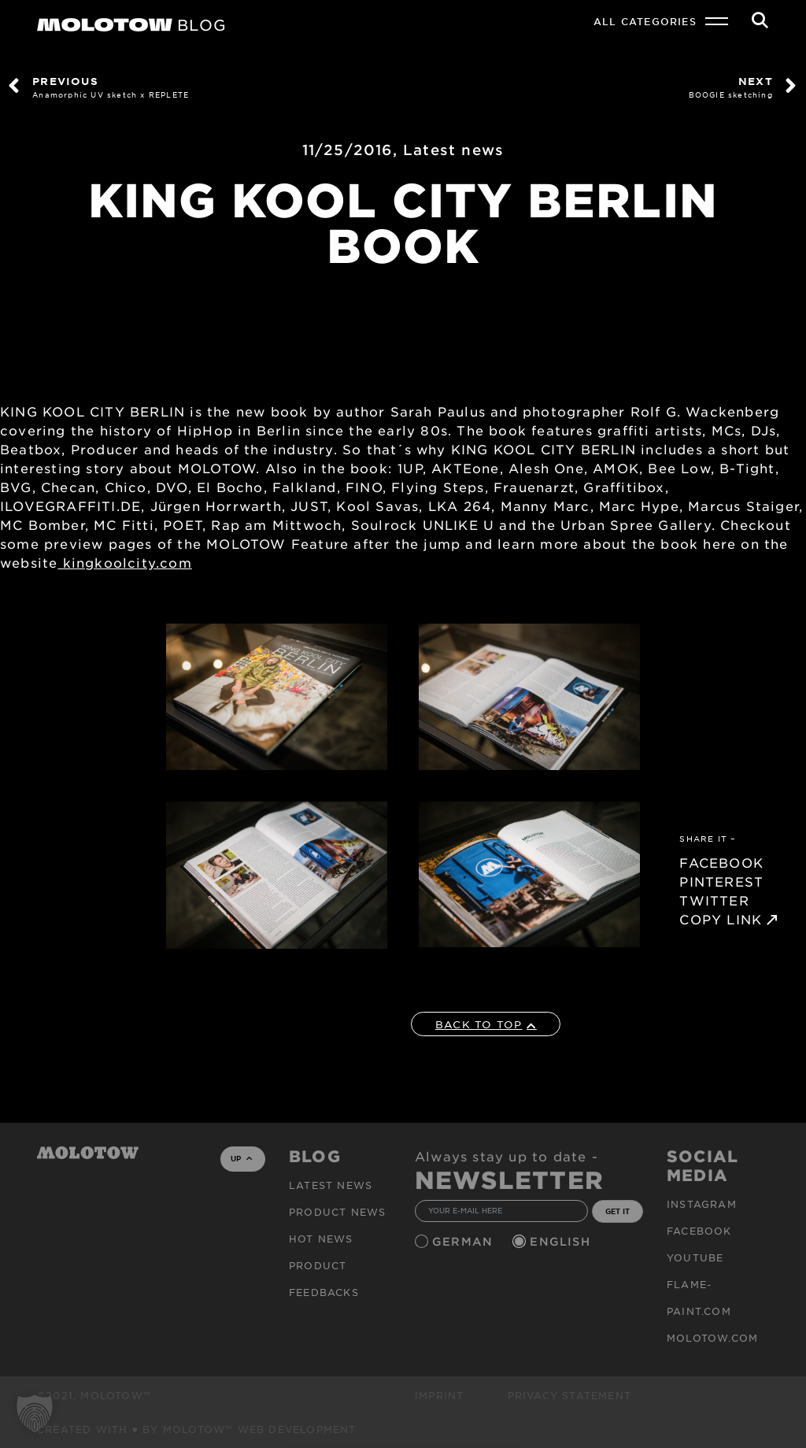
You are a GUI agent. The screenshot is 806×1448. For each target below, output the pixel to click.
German (464, 1241)
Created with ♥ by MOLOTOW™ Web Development (197, 1429)
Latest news (453, 149)
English (562, 1241)
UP (241, 1158)
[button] (34, 1413)
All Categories (645, 21)
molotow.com (712, 1337)
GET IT (617, 1211)
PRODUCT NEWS (337, 1211)
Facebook (699, 1230)
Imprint (439, 1395)
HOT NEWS (321, 1238)
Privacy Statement (569, 1395)
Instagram (702, 1204)
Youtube (695, 1257)
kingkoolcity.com (124, 562)
